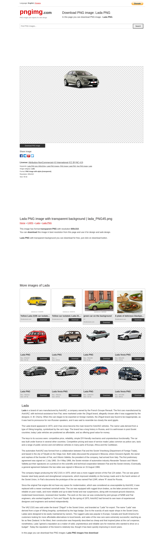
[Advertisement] (81, 48)
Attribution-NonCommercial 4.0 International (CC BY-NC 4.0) (55, 162)
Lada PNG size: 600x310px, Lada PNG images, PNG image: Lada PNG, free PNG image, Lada (59, 166)
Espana (38, 3)
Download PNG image (32, 146)
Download (43, 320)
